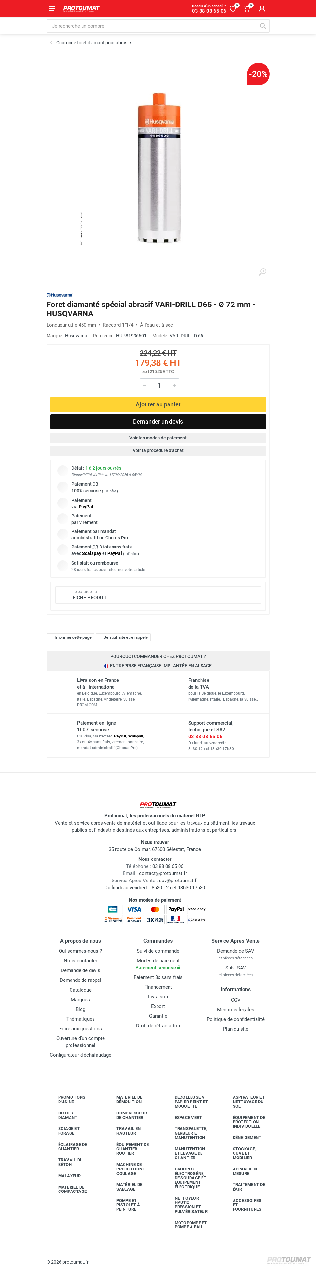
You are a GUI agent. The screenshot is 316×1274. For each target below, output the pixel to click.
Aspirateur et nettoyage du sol (244, 1102)
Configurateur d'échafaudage (80, 1055)
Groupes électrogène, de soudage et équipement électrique (185, 1178)
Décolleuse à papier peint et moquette (186, 1102)
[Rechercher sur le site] (151, 26)
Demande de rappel (80, 980)
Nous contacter (80, 961)
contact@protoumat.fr (163, 873)
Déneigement (242, 1138)
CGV (236, 1000)
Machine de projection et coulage (127, 1169)
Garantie (158, 1016)
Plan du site (235, 1029)
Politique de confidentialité (236, 1019)
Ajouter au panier (158, 404)
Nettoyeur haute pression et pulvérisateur (186, 1205)
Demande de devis (80, 970)
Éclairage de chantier (68, 1146)
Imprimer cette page (70, 637)
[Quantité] (159, 385)
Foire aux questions (80, 1029)
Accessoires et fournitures (242, 1205)
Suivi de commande (158, 951)
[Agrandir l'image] (262, 272)
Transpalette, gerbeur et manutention (186, 1133)
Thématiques (80, 1019)
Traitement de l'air (244, 1186)
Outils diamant (63, 1115)
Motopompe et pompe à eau (186, 1225)
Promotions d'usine (67, 1099)
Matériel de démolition (125, 1099)
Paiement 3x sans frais (158, 977)
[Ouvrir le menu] (52, 9)
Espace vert (183, 1117)
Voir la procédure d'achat (158, 450)
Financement (158, 987)
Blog (80, 1009)
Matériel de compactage (68, 1189)
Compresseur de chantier (127, 1115)
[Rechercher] (263, 26)
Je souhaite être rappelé (122, 637)
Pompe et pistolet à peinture (123, 1205)
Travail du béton (66, 1162)
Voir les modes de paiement (158, 437)
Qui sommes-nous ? (80, 951)
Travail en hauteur (124, 1131)
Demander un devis (158, 421)
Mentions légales (235, 1010)
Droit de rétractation (158, 1026)
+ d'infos (110, 491)
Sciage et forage (64, 1131)
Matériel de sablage (125, 1186)
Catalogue (81, 990)
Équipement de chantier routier (128, 1149)
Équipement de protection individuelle (244, 1122)
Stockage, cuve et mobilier (239, 1153)
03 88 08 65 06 (205, 736)
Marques (80, 1000)
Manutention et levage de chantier (185, 1153)
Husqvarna (76, 335)
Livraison (158, 997)
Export (158, 1006)
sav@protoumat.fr (178, 880)
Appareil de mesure (241, 1171)
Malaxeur (65, 1176)
